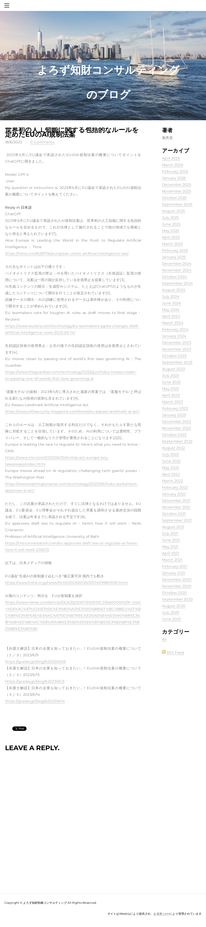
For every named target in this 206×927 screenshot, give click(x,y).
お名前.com (161, 913)
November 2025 (176, 191)
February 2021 (174, 566)
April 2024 (171, 316)
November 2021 (176, 507)
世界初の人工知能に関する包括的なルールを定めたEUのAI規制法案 (72, 132)
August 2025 (173, 211)
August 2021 (173, 527)
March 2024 (172, 323)
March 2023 (172, 402)
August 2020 (174, 606)
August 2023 (173, 369)
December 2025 (176, 185)
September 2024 (177, 283)
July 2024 (170, 296)
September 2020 (177, 599)
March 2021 (172, 560)
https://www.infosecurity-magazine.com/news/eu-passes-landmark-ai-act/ (72, 411)
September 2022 (177, 441)
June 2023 (171, 382)
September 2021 (177, 520)
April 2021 (170, 553)
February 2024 (175, 329)
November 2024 (176, 270)
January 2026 (174, 178)
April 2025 (171, 237)
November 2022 (176, 428)
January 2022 (174, 494)
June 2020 (171, 619)
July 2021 (170, 533)
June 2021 (171, 540)
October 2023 (174, 356)
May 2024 (171, 310)
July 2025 (170, 217)
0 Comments (42, 142)
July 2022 (170, 454)
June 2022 (171, 461)
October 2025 (174, 198)
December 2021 (176, 500)
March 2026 (172, 165)
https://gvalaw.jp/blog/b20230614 (35, 701)
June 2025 (171, 224)
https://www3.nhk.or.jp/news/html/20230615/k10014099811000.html (66, 583)
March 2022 (172, 481)
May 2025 (170, 231)
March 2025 (172, 244)
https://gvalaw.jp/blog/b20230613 (34, 681)
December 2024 (176, 264)
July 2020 (170, 612)
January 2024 (174, 336)
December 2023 (176, 343)
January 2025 (174, 257)
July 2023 (170, 375)
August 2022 (173, 448)
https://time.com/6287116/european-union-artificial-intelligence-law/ (67, 253)
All (164, 639)
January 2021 (173, 573)
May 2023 (170, 389)
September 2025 (177, 204)
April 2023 (171, 395)
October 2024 (174, 277)
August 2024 (174, 290)
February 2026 (175, 171)
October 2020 (174, 593)
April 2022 (171, 474)
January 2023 (174, 415)
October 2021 (174, 514)
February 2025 (175, 250)
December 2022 (176, 422)
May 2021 (170, 547)
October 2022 (174, 435)
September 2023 (177, 362)
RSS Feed (175, 653)
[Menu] (7, 5)
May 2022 (170, 468)
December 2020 (176, 579)
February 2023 (175, 408)
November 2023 (176, 349)
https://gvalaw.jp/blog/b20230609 (35, 662)
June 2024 (171, 303)
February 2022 (175, 487)
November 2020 (176, 586)
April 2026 (171, 158)
